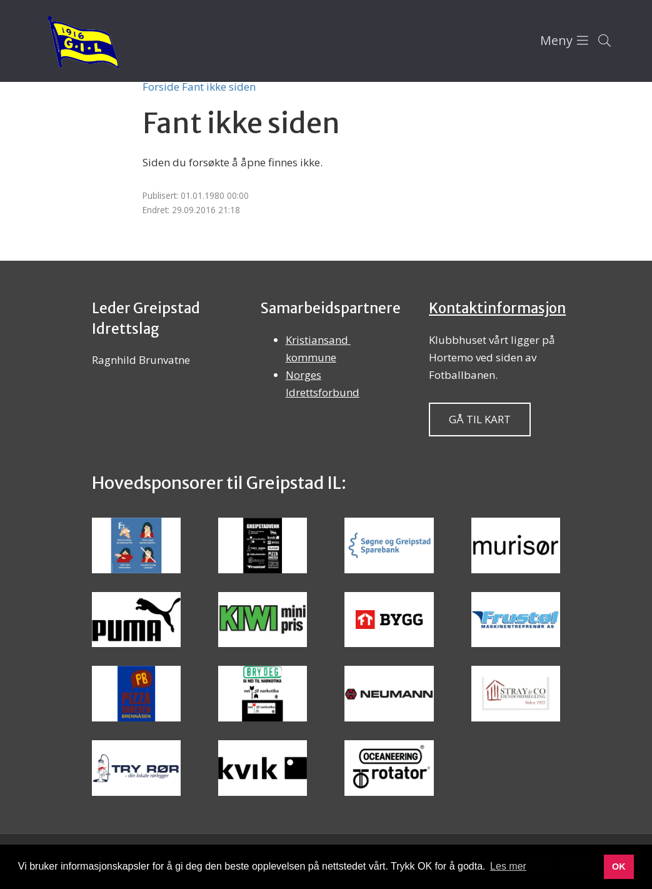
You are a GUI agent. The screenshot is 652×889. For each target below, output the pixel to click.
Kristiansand (318, 340)
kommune (311, 357)
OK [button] (619, 866)
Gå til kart (480, 419)
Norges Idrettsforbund (322, 383)
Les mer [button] (508, 866)
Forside (161, 86)
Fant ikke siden (219, 86)
